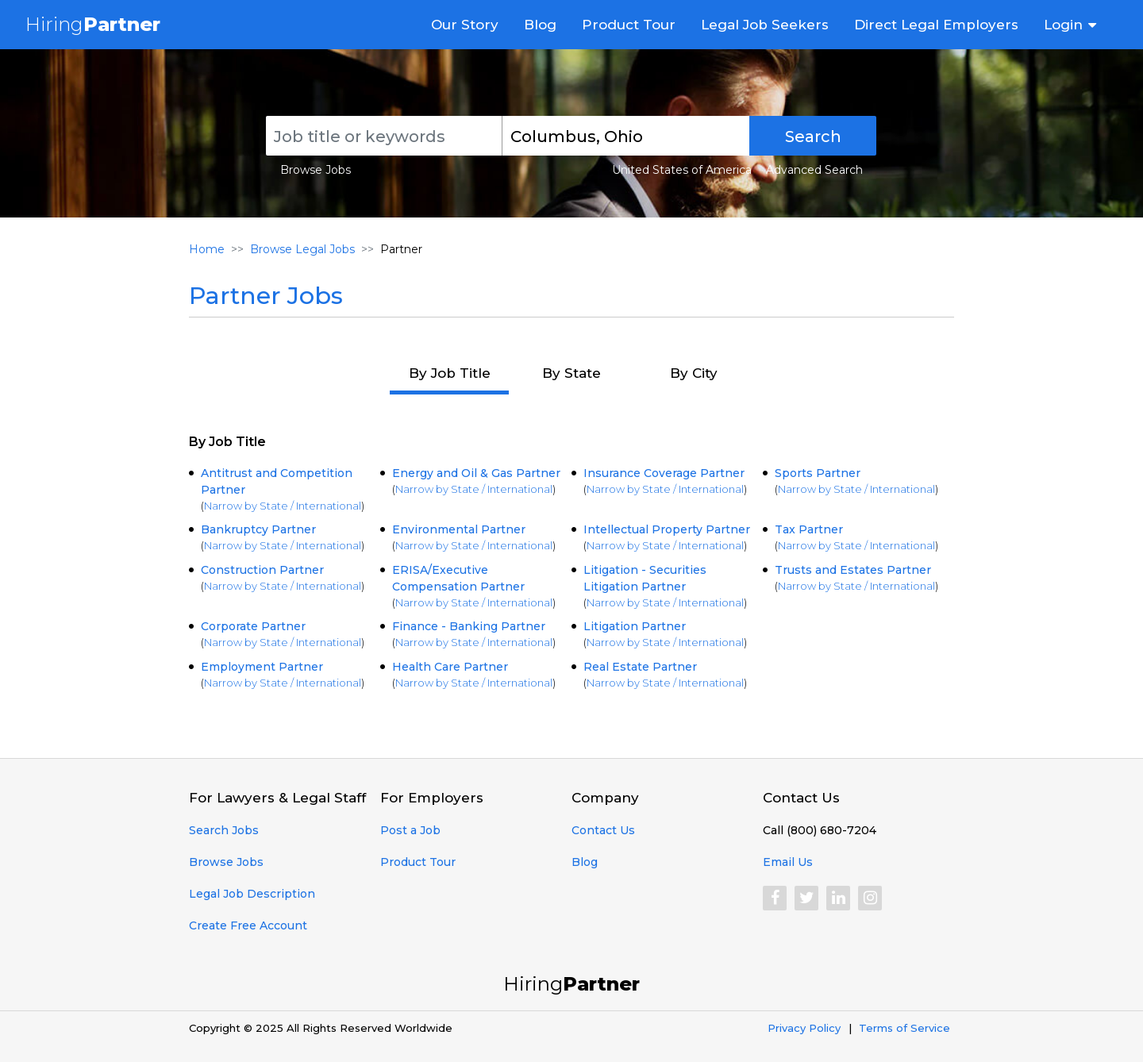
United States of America (682, 170)
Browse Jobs (315, 170)
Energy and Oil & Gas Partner (476, 473)
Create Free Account (248, 925)
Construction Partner (262, 570)
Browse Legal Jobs (302, 249)
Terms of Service (904, 1028)
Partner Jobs (266, 295)
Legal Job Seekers (765, 25)
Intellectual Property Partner (666, 529)
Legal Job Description (252, 894)
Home (207, 249)
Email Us (788, 862)
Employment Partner (262, 667)
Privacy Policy (804, 1028)
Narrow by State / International (282, 505)
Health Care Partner (450, 667)
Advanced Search (814, 170)
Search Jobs (224, 830)
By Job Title (450, 373)
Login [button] (1063, 25)
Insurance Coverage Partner (664, 473)
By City (694, 373)
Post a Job (410, 830)
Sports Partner (817, 473)
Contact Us (603, 830)
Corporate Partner (253, 626)
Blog (540, 25)
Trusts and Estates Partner (853, 570)
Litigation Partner (634, 626)
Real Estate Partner (640, 667)
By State (571, 373)
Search (813, 136)
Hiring (92, 24)
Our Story (464, 25)
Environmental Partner (458, 529)
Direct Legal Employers (936, 25)
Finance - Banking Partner (468, 626)
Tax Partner (809, 529)
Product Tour (628, 25)
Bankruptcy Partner (258, 529)
